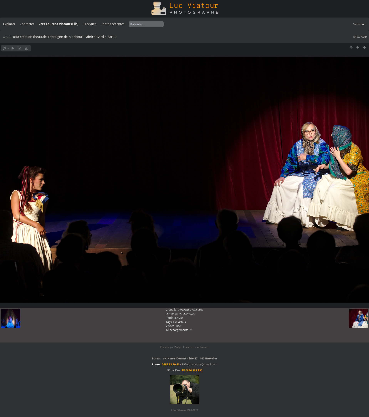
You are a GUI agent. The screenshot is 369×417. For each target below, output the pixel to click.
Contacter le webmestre (196, 347)
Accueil (7, 37)
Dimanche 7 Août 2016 (190, 309)
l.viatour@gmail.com (204, 364)
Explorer (9, 24)
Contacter (27, 24)
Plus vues (89, 24)
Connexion (359, 24)
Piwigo (177, 347)
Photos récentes (113, 24)
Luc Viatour (179, 322)
